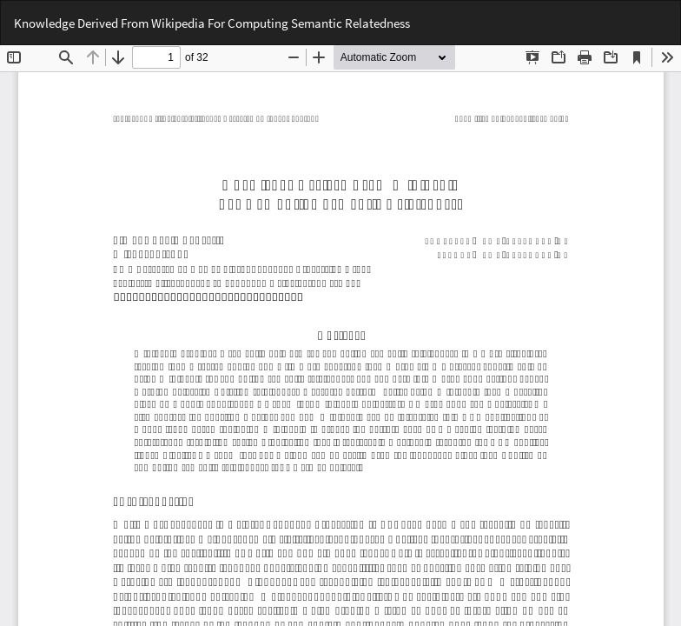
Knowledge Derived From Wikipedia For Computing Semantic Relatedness (212, 23)
